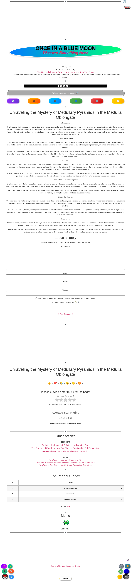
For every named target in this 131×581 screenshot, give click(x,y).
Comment (65, 246)
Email (65, 281)
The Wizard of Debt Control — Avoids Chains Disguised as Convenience (65, 465)
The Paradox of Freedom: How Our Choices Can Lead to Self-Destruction (65, 448)
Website (66, 290)
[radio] (57, 400)
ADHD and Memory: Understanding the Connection (65, 451)
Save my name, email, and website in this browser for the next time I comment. (66, 298)
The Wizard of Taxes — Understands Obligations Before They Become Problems (65, 462)
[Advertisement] (65, 19)
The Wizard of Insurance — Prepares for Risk (65, 460)
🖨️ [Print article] (121, 566)
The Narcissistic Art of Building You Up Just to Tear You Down (65, 72)
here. (68, 506)
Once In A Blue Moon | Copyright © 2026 (65, 566)
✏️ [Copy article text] (10, 566)
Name (65, 273)
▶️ (128, 566)
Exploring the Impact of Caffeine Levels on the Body (66, 445)
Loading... (65, 529)
